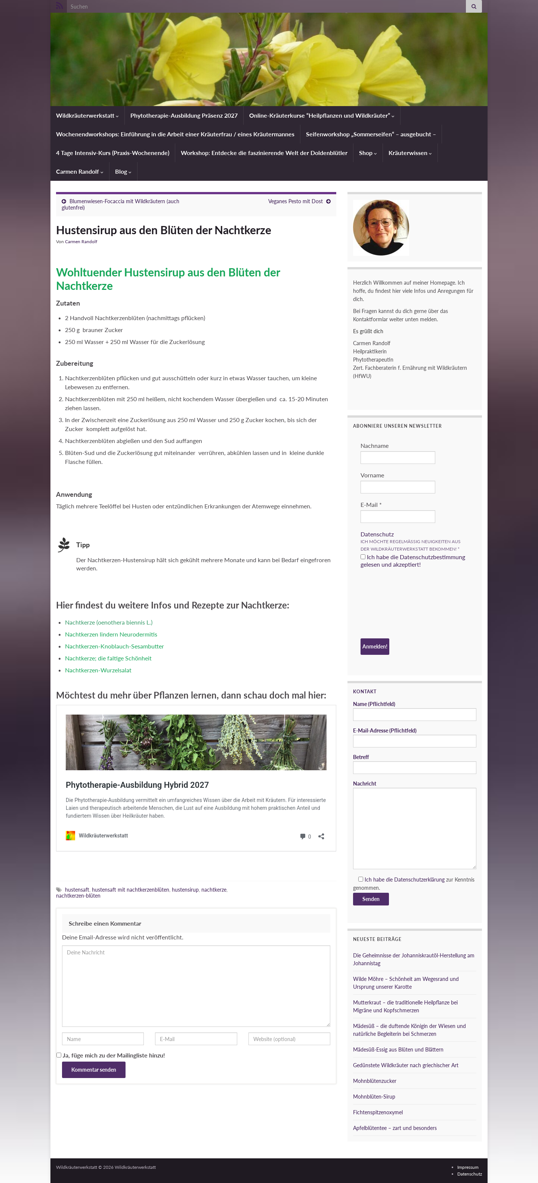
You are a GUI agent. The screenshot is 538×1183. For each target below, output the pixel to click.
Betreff (414, 764)
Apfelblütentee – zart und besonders (395, 1128)
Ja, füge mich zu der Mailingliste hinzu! (110, 1055)
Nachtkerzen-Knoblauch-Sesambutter (114, 646)
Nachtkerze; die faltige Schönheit (108, 658)
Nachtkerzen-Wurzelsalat (98, 669)
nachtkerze (213, 889)
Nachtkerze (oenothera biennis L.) (108, 622)
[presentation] (391, 604)
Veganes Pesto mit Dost (295, 201)
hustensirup (185, 889)
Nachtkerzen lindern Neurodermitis (111, 634)
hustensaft (77, 889)
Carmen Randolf (79, 171)
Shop (368, 152)
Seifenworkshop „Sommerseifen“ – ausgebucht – (371, 133)
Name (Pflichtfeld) (414, 711)
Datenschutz (377, 534)
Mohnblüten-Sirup (374, 1096)
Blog (123, 171)
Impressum (468, 1167)
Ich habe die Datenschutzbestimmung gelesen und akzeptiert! (413, 560)
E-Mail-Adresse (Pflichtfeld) (414, 737)
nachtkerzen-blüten (78, 895)
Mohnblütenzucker (374, 1081)
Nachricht (414, 824)
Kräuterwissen (410, 152)
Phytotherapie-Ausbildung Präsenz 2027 (184, 115)
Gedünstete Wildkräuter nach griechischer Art (405, 1065)
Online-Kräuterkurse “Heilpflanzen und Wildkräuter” (322, 115)
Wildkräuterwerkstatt (87, 115)
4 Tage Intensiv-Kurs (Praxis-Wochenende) (112, 152)
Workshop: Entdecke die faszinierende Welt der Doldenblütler (264, 152)
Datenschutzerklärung (419, 879)
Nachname (375, 445)
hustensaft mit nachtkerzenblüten (130, 889)
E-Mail (371, 504)
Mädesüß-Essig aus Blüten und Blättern (398, 1049)
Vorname (372, 475)
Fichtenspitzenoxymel (378, 1112)
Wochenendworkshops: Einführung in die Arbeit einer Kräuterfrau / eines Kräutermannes (175, 133)
